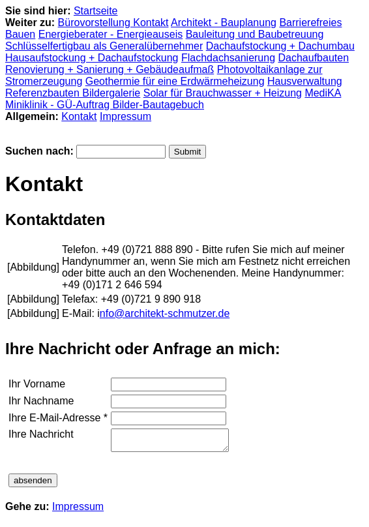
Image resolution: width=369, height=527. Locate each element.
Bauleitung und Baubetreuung (255, 34)
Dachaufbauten (313, 57)
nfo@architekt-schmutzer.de (164, 313)
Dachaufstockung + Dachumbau (280, 46)
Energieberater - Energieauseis (110, 34)
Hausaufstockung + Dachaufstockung (92, 57)
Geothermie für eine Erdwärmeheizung (175, 81)
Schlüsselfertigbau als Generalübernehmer (104, 46)
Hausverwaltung (304, 81)
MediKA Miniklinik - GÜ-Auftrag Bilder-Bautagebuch (173, 98)
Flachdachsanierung (228, 57)
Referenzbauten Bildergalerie (72, 92)
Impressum (125, 116)
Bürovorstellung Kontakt (113, 22)
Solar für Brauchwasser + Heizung (222, 92)
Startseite (96, 10)
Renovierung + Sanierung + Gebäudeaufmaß (109, 69)
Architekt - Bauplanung (223, 22)
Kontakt (78, 116)
